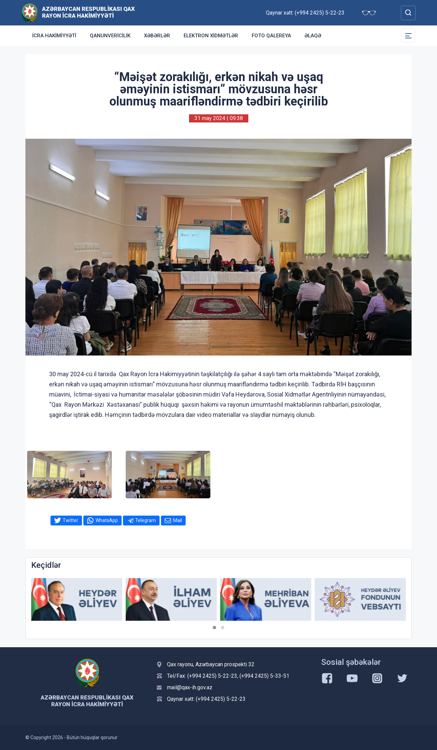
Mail (177, 520)
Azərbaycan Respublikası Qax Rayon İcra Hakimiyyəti (88, 12)
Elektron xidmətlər (211, 36)
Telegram (145, 520)
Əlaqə (313, 36)
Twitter (70, 520)
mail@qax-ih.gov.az (189, 687)
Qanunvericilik (110, 36)
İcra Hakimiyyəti (54, 36)
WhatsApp (107, 520)
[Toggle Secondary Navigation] (408, 35)
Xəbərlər (157, 36)
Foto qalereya (271, 36)
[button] (214, 627)
